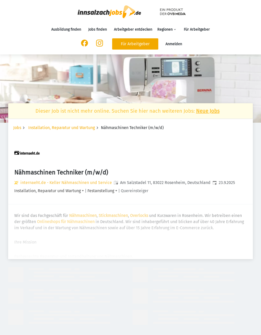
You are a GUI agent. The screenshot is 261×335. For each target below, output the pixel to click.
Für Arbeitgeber (197, 29)
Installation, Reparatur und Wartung (61, 127)
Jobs (17, 127)
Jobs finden (97, 29)
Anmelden (173, 44)
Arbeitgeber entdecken (133, 29)
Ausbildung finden (66, 29)
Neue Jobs (207, 111)
